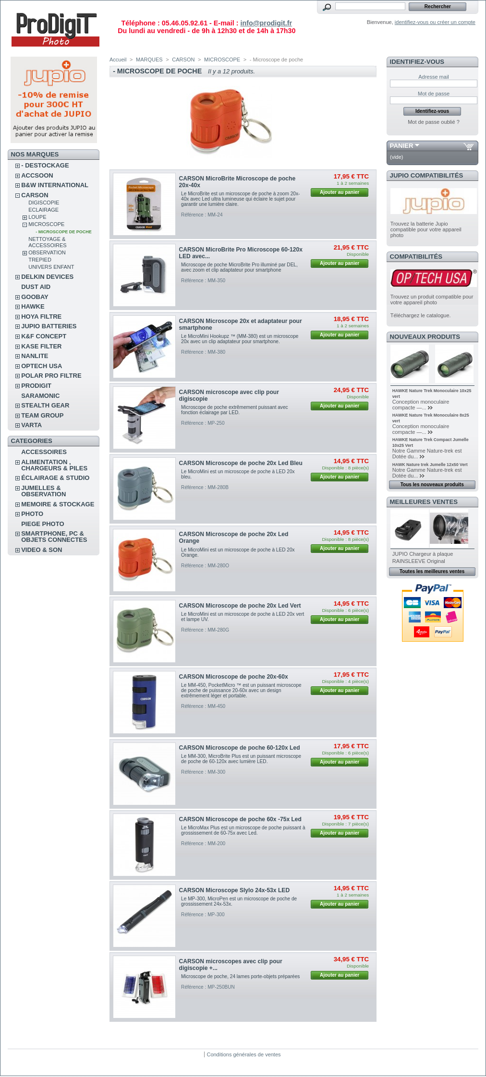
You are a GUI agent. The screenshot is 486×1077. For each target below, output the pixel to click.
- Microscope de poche (64, 231)
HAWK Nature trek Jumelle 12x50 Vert (430, 464)
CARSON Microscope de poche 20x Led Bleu (241, 463)
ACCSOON (37, 175)
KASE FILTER (41, 346)
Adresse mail (433, 77)
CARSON (34, 195)
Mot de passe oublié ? (434, 122)
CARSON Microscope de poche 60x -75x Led (240, 819)
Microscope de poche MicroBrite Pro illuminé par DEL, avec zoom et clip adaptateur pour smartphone (239, 267)
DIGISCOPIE (43, 202)
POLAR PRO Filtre (51, 375)
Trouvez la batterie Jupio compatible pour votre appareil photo (426, 229)
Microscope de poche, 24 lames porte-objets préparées (240, 976)
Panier (401, 145)
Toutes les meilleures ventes (432, 571)
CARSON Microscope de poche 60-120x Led (239, 747)
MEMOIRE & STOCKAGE (57, 504)
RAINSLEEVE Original (418, 561)
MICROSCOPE (46, 224)
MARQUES (149, 59)
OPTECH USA (41, 366)
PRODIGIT (36, 385)
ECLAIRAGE (43, 210)
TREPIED (39, 260)
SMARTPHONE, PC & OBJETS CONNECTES (54, 536)
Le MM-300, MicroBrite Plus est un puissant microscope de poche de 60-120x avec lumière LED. (241, 759)
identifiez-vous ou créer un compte (435, 22)
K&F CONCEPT (43, 336)
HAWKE (32, 306)
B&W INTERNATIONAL (54, 185)
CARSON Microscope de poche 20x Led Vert (240, 605)
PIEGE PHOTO (42, 523)
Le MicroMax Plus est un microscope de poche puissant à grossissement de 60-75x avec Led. (243, 830)
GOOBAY (35, 296)
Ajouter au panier (339, 192)
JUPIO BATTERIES (48, 326)
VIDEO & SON (41, 549)
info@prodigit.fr (266, 23)
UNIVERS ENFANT (51, 267)
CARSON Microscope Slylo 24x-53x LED (234, 890)
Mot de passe (434, 93)
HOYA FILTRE (41, 316)
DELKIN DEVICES (47, 276)
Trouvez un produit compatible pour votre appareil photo (432, 299)
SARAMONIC (40, 395)
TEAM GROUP (42, 415)
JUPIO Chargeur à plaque (422, 554)
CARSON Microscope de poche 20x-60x (233, 676)
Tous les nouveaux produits (432, 484)
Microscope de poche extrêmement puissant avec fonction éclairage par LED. (234, 410)
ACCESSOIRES (44, 451)
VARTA (31, 425)
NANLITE (34, 355)
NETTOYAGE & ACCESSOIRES (47, 242)
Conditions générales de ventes (243, 1054)
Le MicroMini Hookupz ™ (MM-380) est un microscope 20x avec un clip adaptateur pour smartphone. (239, 339)
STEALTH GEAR (45, 405)
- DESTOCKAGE (45, 165)
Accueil (117, 59)
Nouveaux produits (425, 336)
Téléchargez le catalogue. (420, 315)
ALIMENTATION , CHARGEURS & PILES (54, 465)
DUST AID (35, 286)
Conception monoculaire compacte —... (421, 404)
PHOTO (32, 513)
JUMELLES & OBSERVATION (43, 491)
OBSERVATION (47, 252)
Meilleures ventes (424, 501)
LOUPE (37, 217)
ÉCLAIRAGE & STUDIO (55, 477)
